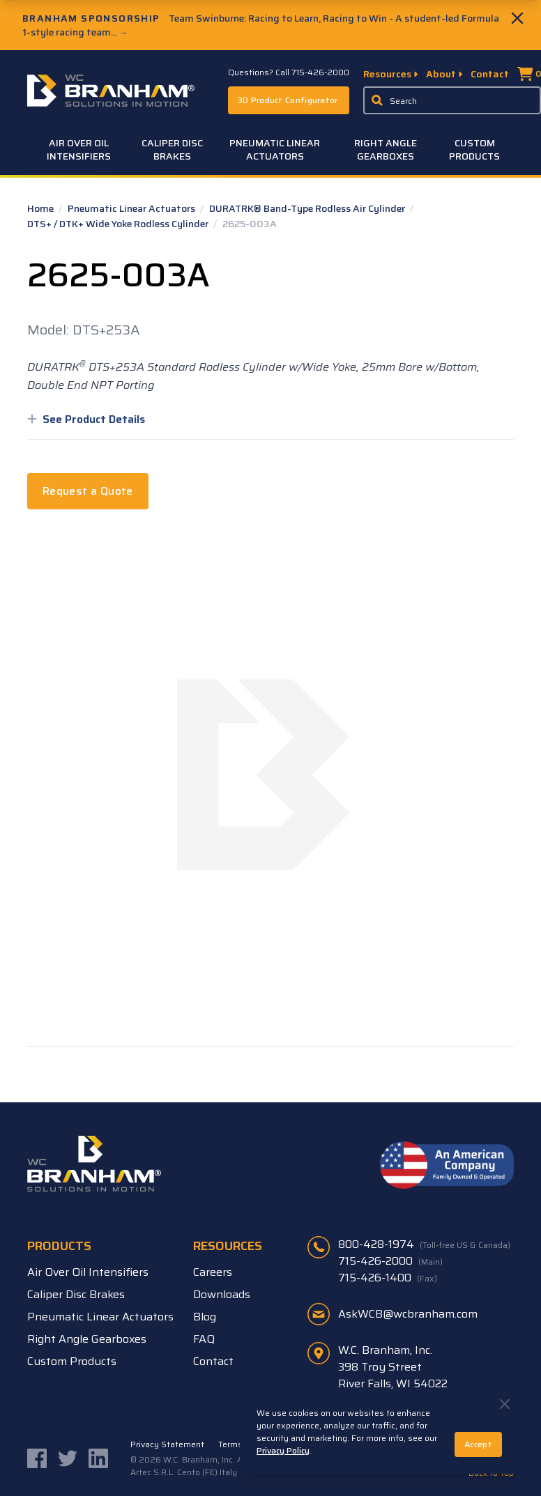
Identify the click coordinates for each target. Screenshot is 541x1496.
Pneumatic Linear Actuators (274, 149)
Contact (490, 74)
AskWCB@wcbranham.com (408, 1314)
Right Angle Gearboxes (385, 149)
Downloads (221, 1294)
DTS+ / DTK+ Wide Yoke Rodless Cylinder (119, 223)
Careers (212, 1272)
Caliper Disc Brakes (172, 149)
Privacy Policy (283, 1450)
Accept (478, 1444)
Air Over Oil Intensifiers (79, 149)
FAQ (204, 1339)
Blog (204, 1316)
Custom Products (474, 149)
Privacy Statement (167, 1444)
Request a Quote (88, 491)
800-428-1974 (424, 1244)
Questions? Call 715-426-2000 (288, 72)
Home (41, 208)
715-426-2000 (390, 1261)
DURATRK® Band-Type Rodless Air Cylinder (308, 208)
